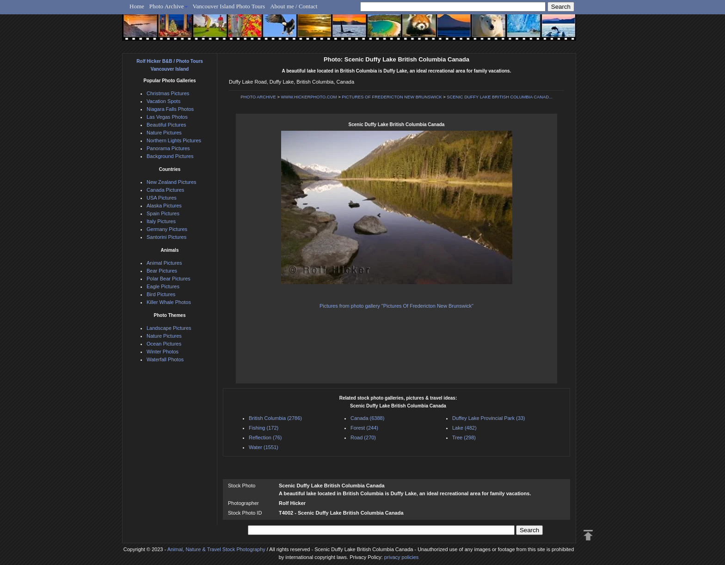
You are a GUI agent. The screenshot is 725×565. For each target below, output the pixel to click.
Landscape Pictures (169, 328)
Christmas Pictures (168, 93)
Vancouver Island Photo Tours (229, 6)
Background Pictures (170, 156)
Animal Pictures (164, 263)
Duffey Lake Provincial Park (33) (488, 418)
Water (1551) (263, 447)
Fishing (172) (263, 428)
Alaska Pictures (164, 205)
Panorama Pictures (168, 148)
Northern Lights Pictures (174, 140)
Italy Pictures (161, 221)
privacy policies (401, 557)
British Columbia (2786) (275, 418)
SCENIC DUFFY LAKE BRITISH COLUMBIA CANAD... (499, 97)
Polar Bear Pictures (168, 278)
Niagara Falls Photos (170, 109)
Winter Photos (162, 351)
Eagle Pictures (163, 286)
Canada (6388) (367, 418)
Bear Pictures (162, 270)
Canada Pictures (165, 190)
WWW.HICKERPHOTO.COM (309, 97)
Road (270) (363, 437)
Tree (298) (464, 437)
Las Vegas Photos (167, 117)
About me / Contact (293, 6)
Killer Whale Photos (169, 302)
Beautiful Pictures (166, 125)
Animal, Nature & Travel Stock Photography (216, 549)
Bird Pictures (161, 294)
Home (136, 6)
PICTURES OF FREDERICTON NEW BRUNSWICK (392, 97)
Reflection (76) (265, 437)
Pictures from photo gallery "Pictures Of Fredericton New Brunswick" (396, 306)
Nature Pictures (164, 132)
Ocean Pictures (164, 343)
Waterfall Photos (165, 359)
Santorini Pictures (166, 237)
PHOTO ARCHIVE (258, 97)
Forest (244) (364, 428)
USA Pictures (162, 197)
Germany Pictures (167, 229)
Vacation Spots (163, 101)
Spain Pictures (163, 213)
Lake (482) (464, 428)
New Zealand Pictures (172, 182)
